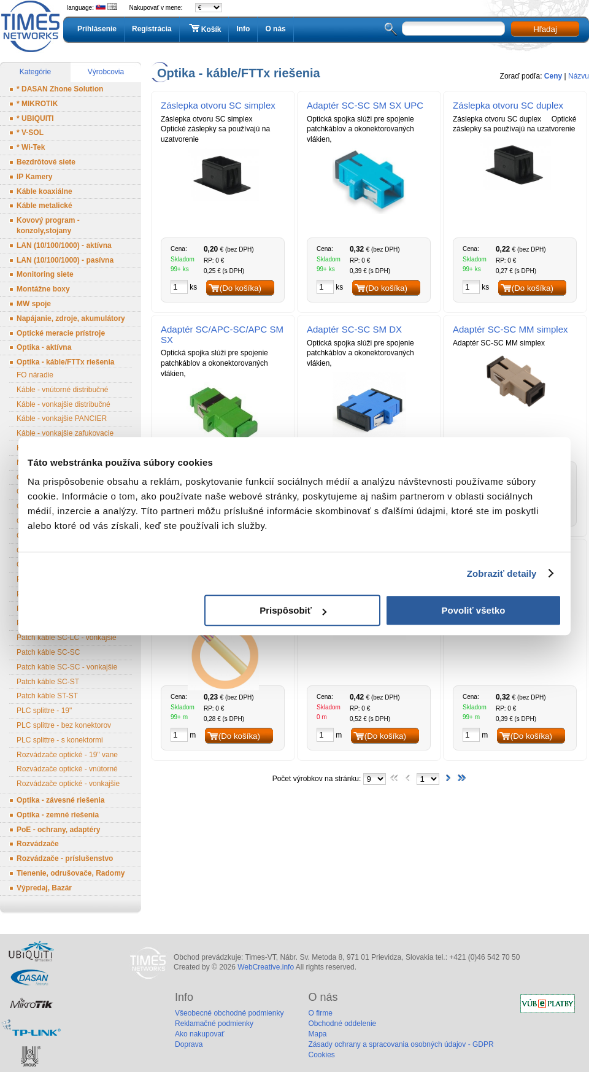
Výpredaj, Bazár (44, 888)
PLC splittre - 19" (44, 710)
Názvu (578, 76)
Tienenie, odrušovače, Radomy (71, 873)
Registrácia (152, 29)
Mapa (317, 1034)
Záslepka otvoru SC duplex (508, 105)
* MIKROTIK (37, 103)
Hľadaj (545, 29)
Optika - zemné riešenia (58, 815)
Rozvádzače (38, 843)
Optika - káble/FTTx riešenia (65, 362)
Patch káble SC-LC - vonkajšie (67, 637)
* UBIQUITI (35, 118)
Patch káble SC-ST (48, 681)
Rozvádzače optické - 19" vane (67, 754)
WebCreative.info (265, 967)
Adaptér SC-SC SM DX (354, 329)
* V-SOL (30, 132)
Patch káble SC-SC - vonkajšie (67, 667)
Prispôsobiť (293, 610)
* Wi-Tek (31, 147)
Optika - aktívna (44, 347)
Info (243, 29)
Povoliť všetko (474, 610)
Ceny (553, 76)
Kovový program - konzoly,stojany (48, 225)
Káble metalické (44, 205)
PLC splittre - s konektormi (60, 740)
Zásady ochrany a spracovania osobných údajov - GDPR (400, 1044)
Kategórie (35, 71)
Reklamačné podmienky (214, 1023)
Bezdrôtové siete (46, 162)
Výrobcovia (106, 71)
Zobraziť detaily (502, 573)
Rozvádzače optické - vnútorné (67, 769)
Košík (204, 29)
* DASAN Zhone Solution (60, 89)
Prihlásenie (97, 29)
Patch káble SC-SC (48, 652)
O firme (320, 1013)
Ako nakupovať (200, 1034)
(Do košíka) (240, 288)
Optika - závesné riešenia (60, 800)
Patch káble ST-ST (47, 696)
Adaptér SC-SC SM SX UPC (365, 105)
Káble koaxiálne (44, 191)
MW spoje (34, 303)
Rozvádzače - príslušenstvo (65, 858)
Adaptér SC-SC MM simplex (510, 329)
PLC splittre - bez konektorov (64, 725)
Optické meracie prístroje (61, 333)
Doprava (188, 1044)
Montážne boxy (43, 289)
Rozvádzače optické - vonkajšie (68, 783)
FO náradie (35, 375)
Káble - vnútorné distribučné (62, 389)
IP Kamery (34, 176)
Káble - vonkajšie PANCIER (62, 418)
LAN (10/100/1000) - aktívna (64, 245)
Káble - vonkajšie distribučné (63, 404)
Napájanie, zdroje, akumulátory (71, 318)
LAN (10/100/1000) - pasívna (65, 260)
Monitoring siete (45, 274)
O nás (275, 29)
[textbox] (453, 28)
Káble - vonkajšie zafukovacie (65, 433)
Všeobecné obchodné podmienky (229, 1013)
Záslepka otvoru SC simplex (218, 105)
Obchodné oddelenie (342, 1023)
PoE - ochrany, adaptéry (58, 829)
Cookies (321, 1055)
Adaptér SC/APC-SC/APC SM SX (222, 334)
